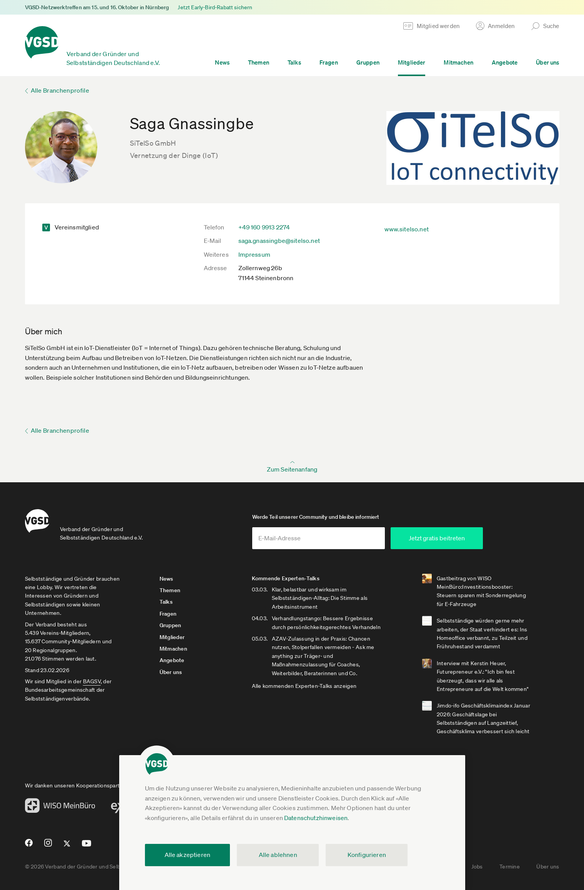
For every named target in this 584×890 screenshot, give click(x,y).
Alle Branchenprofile (60, 90)
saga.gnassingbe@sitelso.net (279, 240)
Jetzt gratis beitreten (437, 538)
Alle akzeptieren (188, 854)
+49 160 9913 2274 (264, 227)
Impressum (254, 254)
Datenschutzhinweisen (316, 818)
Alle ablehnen (278, 854)
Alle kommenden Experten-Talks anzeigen (304, 685)
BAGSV (92, 681)
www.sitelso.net (406, 229)
